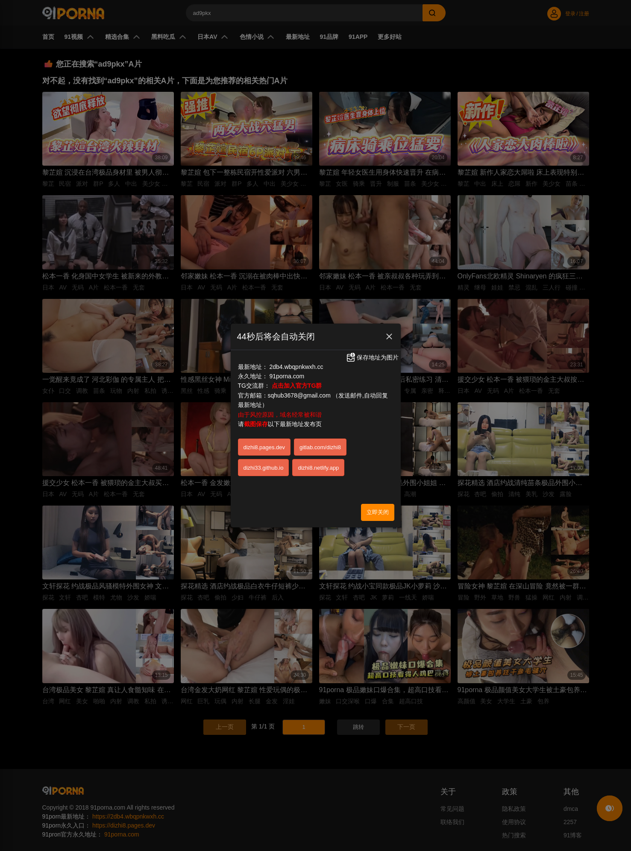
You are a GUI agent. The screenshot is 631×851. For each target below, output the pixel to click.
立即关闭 (378, 478)
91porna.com (286, 342)
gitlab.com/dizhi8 (320, 413)
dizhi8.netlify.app (318, 434)
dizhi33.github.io (264, 434)
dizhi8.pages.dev (264, 413)
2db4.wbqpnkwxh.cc (296, 333)
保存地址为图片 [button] (372, 324)
